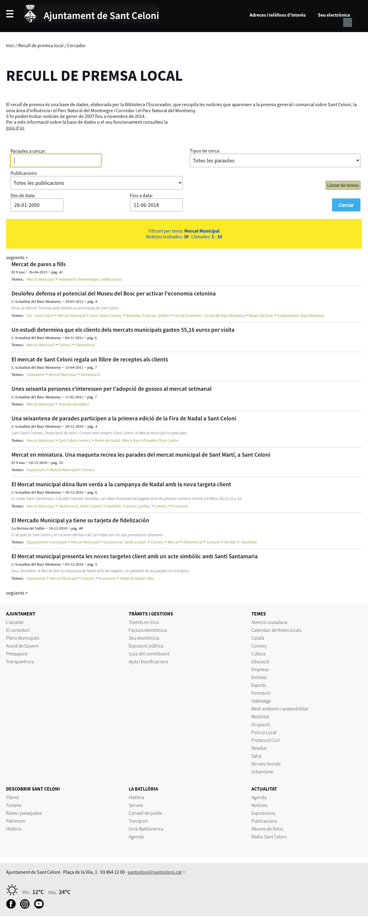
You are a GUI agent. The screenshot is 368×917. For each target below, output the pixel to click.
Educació (260, 661)
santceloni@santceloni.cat (155, 872)
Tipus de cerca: (205, 151)
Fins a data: (141, 195)
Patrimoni (16, 821)
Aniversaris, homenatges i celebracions (90, 279)
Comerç (65, 345)
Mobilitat (260, 716)
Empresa (260, 669)
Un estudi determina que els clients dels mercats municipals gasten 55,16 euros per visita (122, 329)
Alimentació (85, 345)
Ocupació (260, 724)
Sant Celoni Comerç (106, 315)
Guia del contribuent (149, 654)
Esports (258, 685)
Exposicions (36, 469)
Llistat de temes (343, 185)
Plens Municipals (22, 638)
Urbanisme (262, 772)
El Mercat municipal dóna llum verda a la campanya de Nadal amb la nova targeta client (121, 484)
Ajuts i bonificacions (148, 661)
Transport (138, 821)
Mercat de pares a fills (38, 264)
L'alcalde (15, 622)
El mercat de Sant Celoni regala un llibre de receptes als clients (89, 359)
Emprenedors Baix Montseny (301, 315)
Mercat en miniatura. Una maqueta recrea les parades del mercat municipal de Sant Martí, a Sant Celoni (140, 454)
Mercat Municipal (40, 279)
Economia (180, 506)
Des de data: (23, 195)
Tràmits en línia (144, 622)
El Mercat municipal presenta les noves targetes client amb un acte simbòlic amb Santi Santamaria (134, 556)
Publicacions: (24, 173)
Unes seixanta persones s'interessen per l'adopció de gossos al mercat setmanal (111, 388)
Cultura (258, 654)
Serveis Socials (265, 764)
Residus (258, 748)
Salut (256, 756)
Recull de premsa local (40, 45)
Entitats (258, 677)
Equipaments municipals (47, 542)
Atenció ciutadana (269, 622)
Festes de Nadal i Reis (112, 440)
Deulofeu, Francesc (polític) (148, 315)
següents (17, 257)
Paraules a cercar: (28, 151)
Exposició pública (146, 646)
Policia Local (263, 732)
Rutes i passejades (24, 813)
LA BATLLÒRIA (143, 789)
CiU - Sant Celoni (40, 315)
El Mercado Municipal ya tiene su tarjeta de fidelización (80, 520)
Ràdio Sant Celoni (269, 837)
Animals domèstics (74, 404)
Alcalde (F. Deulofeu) (240, 542)
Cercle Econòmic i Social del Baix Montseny (209, 315)
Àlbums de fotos (267, 829)
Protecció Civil (265, 740)
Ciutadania (35, 374)
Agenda (136, 837)
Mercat (173, 542)
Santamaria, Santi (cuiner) (80, 506)
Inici (10, 45)
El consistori (18, 630)
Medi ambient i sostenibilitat (279, 709)
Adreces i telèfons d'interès (278, 15)
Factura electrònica (148, 630)
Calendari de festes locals (276, 630)
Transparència (20, 661)
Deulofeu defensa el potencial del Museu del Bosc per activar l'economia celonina (113, 293)
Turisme (13, 805)
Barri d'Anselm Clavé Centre (155, 440)
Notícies (259, 805)
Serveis (136, 805)
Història (13, 829)
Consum (213, 542)
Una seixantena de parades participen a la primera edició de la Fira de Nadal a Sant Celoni (123, 418)
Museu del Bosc (261, 315)
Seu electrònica (334, 15)
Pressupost (16, 654)
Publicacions (264, 821)
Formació (260, 693)
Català (257, 638)
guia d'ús (15, 128)
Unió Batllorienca (146, 829)
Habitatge (261, 701)
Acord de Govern (22, 646)
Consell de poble (145, 813)
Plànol (12, 797)
